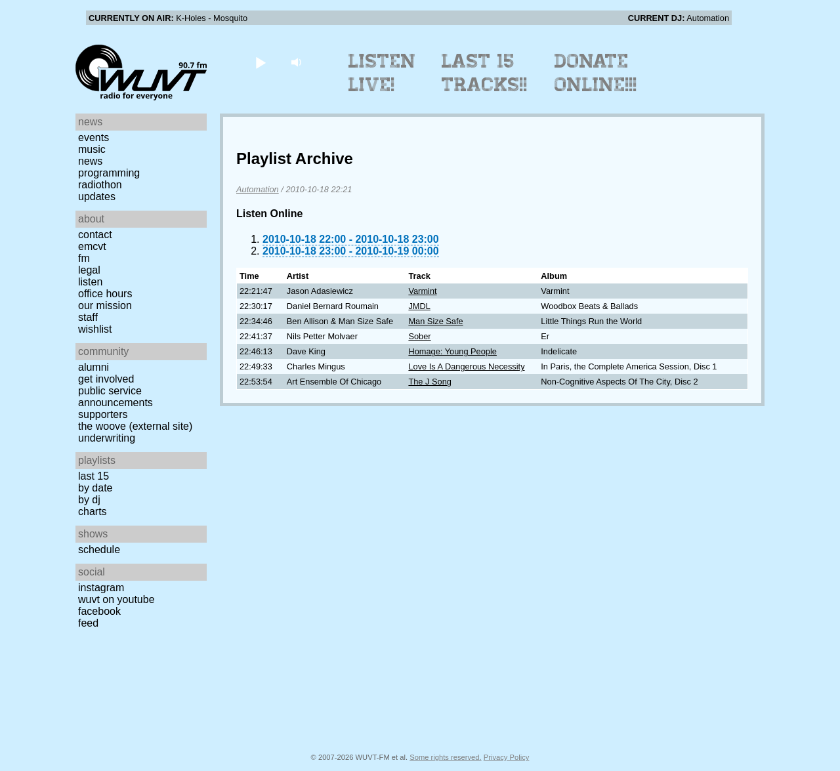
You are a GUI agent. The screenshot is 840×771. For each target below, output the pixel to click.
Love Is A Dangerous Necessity (466, 366)
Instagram (101, 587)
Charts (92, 511)
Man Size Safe (435, 321)
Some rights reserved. (445, 757)
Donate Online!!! (596, 72)
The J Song (429, 381)
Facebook (99, 611)
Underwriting (106, 438)
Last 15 (93, 476)
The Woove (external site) (135, 426)
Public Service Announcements (115, 396)
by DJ (89, 499)
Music (92, 149)
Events (93, 137)
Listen (90, 281)
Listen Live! (382, 72)
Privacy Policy (507, 757)
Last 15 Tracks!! (485, 72)
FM (84, 258)
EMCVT (92, 246)
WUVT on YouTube (116, 599)
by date (95, 487)
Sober (419, 336)
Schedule (99, 549)
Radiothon (100, 184)
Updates (97, 196)
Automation (257, 189)
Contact (95, 234)
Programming (109, 172)
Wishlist (95, 329)
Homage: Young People (452, 351)
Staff (88, 317)
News (90, 161)
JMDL (419, 306)
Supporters (103, 414)
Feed (88, 623)
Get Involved (106, 379)
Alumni (93, 367)
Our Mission (105, 305)
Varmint (422, 291)
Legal (89, 270)
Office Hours (105, 293)
